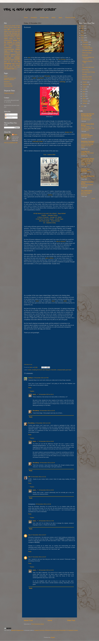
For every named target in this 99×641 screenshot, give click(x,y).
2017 (82, 28)
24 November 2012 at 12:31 (38, 476)
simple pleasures (15, 59)
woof (5, 68)
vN (83, 65)
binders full (68, 132)
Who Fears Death (87, 76)
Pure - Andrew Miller (49, 154)
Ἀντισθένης (36, 410)
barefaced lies (16, 33)
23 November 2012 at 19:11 (46, 394)
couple (34, 78)
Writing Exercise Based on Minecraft (87, 185)
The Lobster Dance (86, 190)
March (84, 98)
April (84, 96)
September (86, 84)
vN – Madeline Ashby (49, 222)
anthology (62, 81)
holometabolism (8, 40)
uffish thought (16, 65)
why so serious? (61, 241)
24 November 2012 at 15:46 (46, 490)
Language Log (85, 151)
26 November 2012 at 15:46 (43, 504)
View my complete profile (11, 142)
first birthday (62, 59)
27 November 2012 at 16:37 (38, 557)
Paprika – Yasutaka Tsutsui (49, 215)
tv (10, 65)
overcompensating (9, 49)
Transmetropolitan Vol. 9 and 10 (88, 58)
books (29, 369)
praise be (17, 51)
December (85, 42)
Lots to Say (84, 177)
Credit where (26, 364)
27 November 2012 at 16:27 (38, 535)
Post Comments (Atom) (37, 624)
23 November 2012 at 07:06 (40, 377)
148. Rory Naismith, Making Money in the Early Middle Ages (86, 118)
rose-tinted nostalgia (12, 58)
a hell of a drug (15, 29)
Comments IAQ (8, 86)
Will (29, 476)
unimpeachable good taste (64, 369)
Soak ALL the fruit (87, 79)
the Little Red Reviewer (87, 176)
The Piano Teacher (87, 50)
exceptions (41, 78)
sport (5, 61)
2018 (82, 26)
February (85, 101)
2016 (82, 30)
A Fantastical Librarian (87, 158)
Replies (32, 391)
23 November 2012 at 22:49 (42, 423)
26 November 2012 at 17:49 (46, 520)
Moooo (15, 27)
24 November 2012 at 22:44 (47, 462)
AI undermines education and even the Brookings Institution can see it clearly (87, 145)
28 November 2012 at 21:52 (46, 570)
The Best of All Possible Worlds (87, 47)
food (18, 38)
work (12, 68)
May (84, 94)
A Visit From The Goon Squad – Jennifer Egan (49, 219)
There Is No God (86, 52)
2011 (82, 106)
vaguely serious (8, 67)
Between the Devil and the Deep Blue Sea (87, 114)
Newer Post (28, 620)
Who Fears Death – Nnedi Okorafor (49, 221)
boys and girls (15, 35)
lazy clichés (7, 44)
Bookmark (85, 55)
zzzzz (16, 68)
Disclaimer (34, 17)
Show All (93, 198)
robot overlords (15, 56)
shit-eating (7, 59)
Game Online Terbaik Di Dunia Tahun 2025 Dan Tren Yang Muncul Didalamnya (87, 162)
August (85, 86)
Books (53, 17)
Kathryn (30, 377)
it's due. (30, 364)
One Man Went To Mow (88, 72)
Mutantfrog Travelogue (87, 141)
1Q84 (5, 25)
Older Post (71, 620)
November (85, 44)
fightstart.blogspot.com (17, 630)
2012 (82, 40)
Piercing (84, 74)
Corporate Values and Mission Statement (10, 78)
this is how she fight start (30, 9)
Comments (8, 117)
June (84, 91)
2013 (82, 37)
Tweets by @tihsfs (9, 93)
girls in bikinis (50, 258)
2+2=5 (9, 25)
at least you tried (12, 31)
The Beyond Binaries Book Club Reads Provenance (86, 193)
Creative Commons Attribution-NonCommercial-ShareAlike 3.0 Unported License (56, 630)
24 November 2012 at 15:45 (46, 441)
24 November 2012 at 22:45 (47, 410)
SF (8, 29)
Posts (7, 114)
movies (18, 47)
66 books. (47, 76)
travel (13, 63)
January (85, 103)
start (29, 57)
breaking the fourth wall (38, 369)
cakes (65, 301)
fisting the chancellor (50, 369)
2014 (82, 35)
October (85, 82)
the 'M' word (12, 61)
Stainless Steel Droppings (85, 169)
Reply (29, 387)
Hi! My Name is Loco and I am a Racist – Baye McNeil (49, 213)
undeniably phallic (37, 141)
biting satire (7, 35)
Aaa (29, 535)
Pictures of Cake (70, 17)
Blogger (53, 637)
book (37, 301)
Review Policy (44, 17)
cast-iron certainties (9, 36)
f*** (15, 38)
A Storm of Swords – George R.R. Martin (49, 217)
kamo (31, 367)
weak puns (17, 67)
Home (26, 17)
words (9, 68)
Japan (60, 17)
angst (5, 31)
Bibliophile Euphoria (86, 171)
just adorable (16, 42)
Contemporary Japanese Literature (87, 134)
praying (50, 195)
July (84, 89)
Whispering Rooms (86, 137)
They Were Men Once (88, 67)
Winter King (85, 69)
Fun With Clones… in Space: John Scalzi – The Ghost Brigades (87, 128)
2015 (82, 33)
